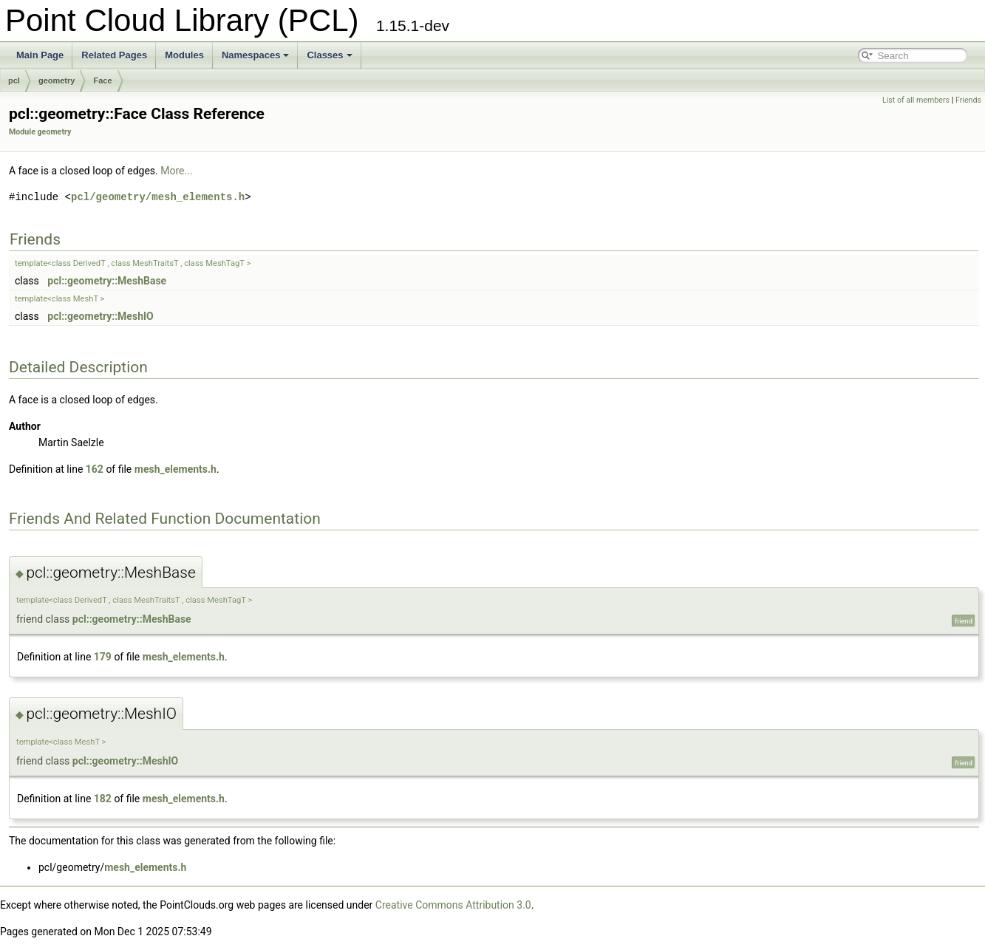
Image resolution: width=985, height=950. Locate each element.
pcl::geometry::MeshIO (100, 316)
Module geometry (40, 132)
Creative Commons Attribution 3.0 (453, 905)
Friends (968, 100)
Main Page (40, 55)
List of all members (916, 100)
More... (176, 171)
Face (102, 80)
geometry (56, 80)
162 (94, 469)
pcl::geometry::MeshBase (106, 281)
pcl (14, 80)
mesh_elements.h (175, 469)
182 (103, 798)
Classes (329, 55)
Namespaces (256, 55)
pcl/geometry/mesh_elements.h (158, 197)
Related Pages (114, 55)
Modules (184, 55)
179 (103, 657)
